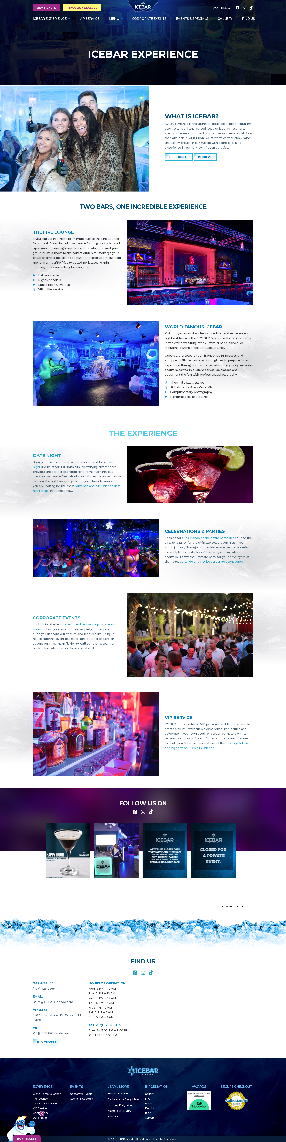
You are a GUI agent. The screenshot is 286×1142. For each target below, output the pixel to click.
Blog (148, 1112)
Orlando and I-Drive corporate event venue (212, 561)
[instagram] (244, 7)
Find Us (149, 1108)
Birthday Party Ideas (120, 1105)
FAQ (214, 8)
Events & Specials (192, 19)
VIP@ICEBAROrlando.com (51, 1033)
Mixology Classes (82, 8)
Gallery (149, 1093)
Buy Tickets (46, 8)
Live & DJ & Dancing (45, 1103)
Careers (149, 1117)
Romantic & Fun (118, 1093)
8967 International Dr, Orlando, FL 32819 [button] (57, 1017)
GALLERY (225, 19)
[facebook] (237, 7)
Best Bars (114, 1116)
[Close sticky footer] (41, 1113)
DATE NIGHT (47, 455)
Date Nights (40, 1117)
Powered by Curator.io (236, 906)
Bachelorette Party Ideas (123, 1099)
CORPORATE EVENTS (56, 618)
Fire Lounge (40, 1098)
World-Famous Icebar (46, 1093)
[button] (118, 850)
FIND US (248, 19)
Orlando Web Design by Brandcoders (157, 1139)
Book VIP (205, 157)
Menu (114, 19)
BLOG (225, 8)
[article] (70, 850)
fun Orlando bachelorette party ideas (209, 538)
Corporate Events (149, 19)
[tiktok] (251, 7)
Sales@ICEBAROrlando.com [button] (53, 1002)
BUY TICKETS (27, 1138)
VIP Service (90, 19)
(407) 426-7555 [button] (44, 988)
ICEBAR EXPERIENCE (50, 19)
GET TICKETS (178, 157)
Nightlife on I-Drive (119, 1110)
